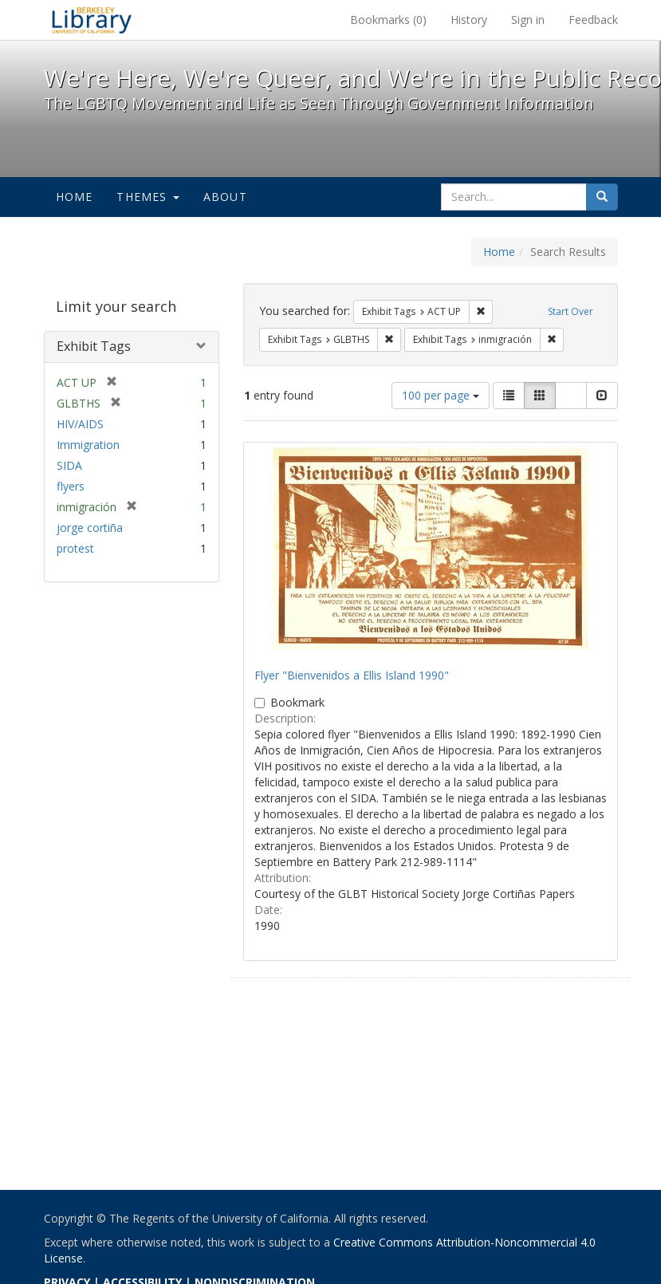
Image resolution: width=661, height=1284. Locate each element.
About (225, 196)
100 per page (440, 395)
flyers (71, 486)
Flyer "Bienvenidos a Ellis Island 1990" (351, 675)
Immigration (88, 444)
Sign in (528, 19)
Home (74, 196)
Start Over (570, 311)
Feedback (593, 19)
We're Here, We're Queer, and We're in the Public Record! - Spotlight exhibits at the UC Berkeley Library (91, 20)
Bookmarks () (388, 19)
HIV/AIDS (80, 423)
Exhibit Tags (94, 346)
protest (75, 548)
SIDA (69, 465)
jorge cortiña (90, 527)
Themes (147, 196)
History (469, 19)
